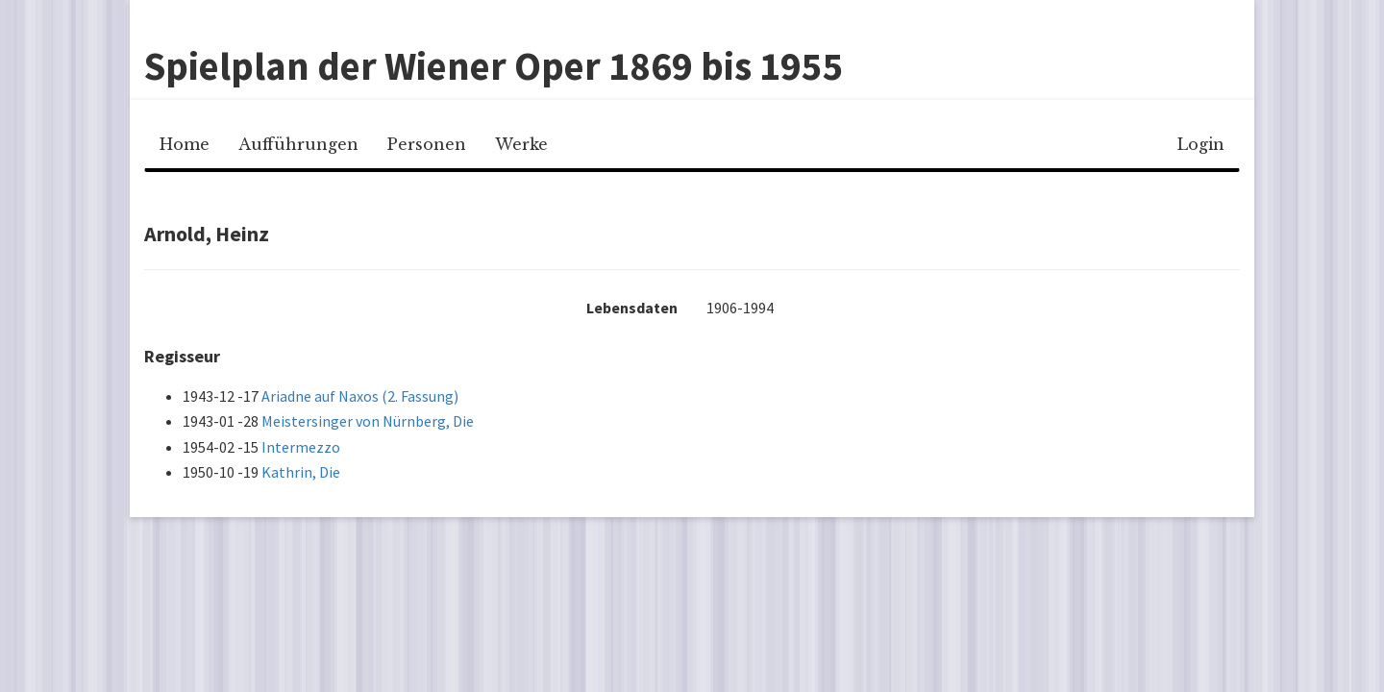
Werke (521, 144)
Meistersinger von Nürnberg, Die (367, 421)
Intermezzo (300, 447)
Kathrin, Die (300, 472)
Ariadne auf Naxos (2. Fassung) (359, 396)
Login (1200, 144)
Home (185, 144)
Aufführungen (298, 144)
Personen (426, 144)
